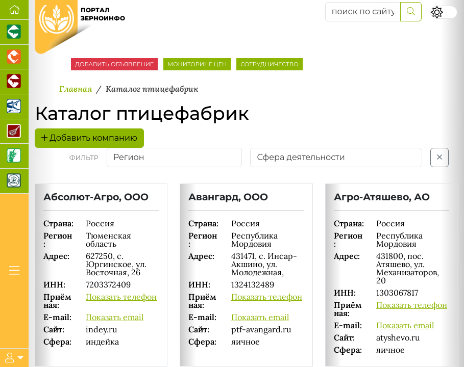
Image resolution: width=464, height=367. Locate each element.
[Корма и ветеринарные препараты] (14, 181)
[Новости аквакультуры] (14, 106)
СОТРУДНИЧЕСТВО (269, 64)
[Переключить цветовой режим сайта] (443, 12)
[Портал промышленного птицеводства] (14, 57)
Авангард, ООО (228, 197)
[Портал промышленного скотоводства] (14, 81)
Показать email (114, 317)
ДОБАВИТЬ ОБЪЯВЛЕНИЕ (114, 64)
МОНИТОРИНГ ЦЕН (197, 64)
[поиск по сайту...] (363, 11)
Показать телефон (121, 297)
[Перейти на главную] (14, 10)
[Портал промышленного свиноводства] (14, 32)
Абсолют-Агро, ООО (96, 197)
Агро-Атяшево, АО (382, 197)
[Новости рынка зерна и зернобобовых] (14, 156)
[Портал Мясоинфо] (14, 131)
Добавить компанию (89, 138)
